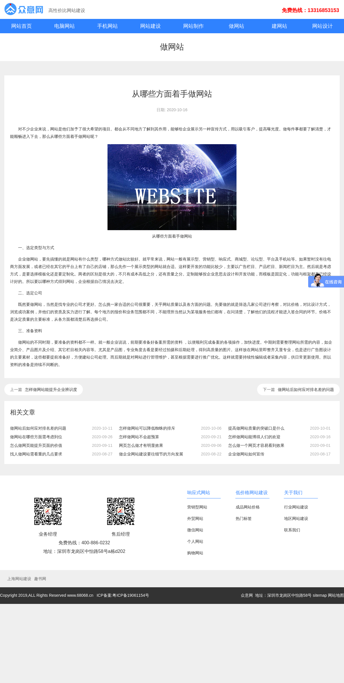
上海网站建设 (19, 578)
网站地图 (336, 595)
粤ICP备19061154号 (130, 595)
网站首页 (21, 26)
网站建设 (150, 26)
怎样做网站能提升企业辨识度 (51, 389)
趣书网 (40, 578)
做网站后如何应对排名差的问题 (306, 389)
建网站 (279, 26)
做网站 (236, 26)
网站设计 (322, 26)
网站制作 (193, 26)
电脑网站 (64, 26)
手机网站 (107, 26)
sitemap (320, 595)
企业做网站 (28, 259)
